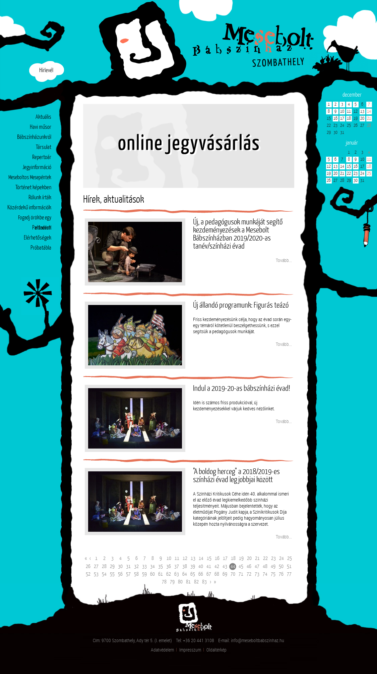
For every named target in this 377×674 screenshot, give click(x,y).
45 (241, 566)
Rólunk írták (39, 198)
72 (249, 574)
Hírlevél (46, 70)
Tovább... (284, 260)
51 (289, 566)
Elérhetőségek (37, 238)
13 (193, 558)
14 (201, 558)
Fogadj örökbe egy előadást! (34, 219)
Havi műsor (40, 127)
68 (216, 574)
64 (184, 574)
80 (180, 581)
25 (289, 558)
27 (96, 566)
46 (249, 566)
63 (176, 574)
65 (192, 574)
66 (200, 574)
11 (177, 558)
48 (265, 566)
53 (96, 574)
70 (233, 574)
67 (208, 574)
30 (120, 566)
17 (225, 558)
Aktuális (43, 117)
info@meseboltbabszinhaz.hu (257, 640)
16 (217, 558)
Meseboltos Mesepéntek (29, 177)
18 (233, 558)
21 (257, 558)
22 (265, 558)
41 (208, 566)
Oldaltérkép (216, 649)
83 (204, 581)
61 (160, 574)
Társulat (43, 147)
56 (120, 574)
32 (136, 566)
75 (273, 574)
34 (152, 566)
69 (225, 574)
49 (273, 566)
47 (257, 566)
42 (216, 566)
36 (168, 566)
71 (241, 574)
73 (257, 574)
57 (128, 574)
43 (225, 566)
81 (188, 581)
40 (200, 566)
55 (112, 574)
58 (136, 574)
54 (104, 574)
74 (265, 574)
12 (185, 558)
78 (164, 581)
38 (184, 566)
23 (273, 558)
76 (281, 574)
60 (152, 574)
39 (192, 566)
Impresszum (190, 649)
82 (196, 581)
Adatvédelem (162, 649)
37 (176, 566)
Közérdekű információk (29, 208)
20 (249, 558)
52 (88, 574)
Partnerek (41, 228)
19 (241, 558)
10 (169, 558)
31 (128, 566)
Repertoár (41, 157)
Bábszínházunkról (34, 137)
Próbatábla (40, 248)
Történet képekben (33, 188)
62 (168, 574)
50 (281, 566)
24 (281, 558)
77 (289, 574)
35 (160, 566)
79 (172, 581)
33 (144, 566)
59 (144, 574)
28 (104, 566)
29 (112, 566)
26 (88, 566)
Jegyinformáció (36, 167)
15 (209, 558)
